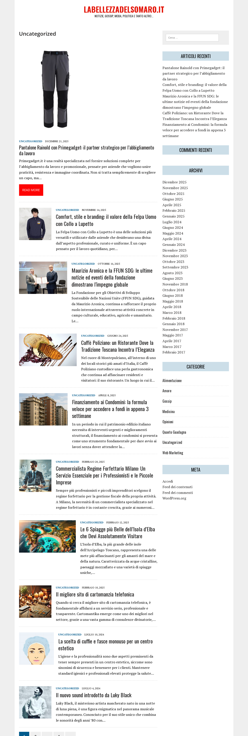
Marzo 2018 (174, 314)
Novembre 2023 (177, 258)
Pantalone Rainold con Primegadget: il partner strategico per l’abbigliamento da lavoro (82, 152)
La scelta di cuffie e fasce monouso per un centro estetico (99, 621)
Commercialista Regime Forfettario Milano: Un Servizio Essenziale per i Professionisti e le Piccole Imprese (102, 460)
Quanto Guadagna (177, 434)
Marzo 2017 (174, 348)
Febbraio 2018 (176, 320)
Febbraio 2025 (176, 212)
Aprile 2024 (174, 241)
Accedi (170, 483)
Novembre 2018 (177, 286)
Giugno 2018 (175, 297)
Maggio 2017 (175, 337)
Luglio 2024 (174, 223)
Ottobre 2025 (176, 195)
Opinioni (170, 424)
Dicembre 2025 (177, 184)
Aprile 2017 (174, 343)
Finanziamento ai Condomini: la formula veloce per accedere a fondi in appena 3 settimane (109, 401)
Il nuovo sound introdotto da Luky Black (87, 671)
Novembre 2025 (177, 190)
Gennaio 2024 (176, 246)
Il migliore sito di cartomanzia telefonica (88, 571)
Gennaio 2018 (176, 326)
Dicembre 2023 (177, 252)
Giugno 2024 (175, 229)
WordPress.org (177, 500)
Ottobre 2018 (176, 291)
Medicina (171, 413)
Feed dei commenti (180, 494)
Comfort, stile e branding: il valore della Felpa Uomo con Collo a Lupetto (103, 221)
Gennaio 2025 (176, 218)
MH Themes (65, 732)
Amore (169, 393)
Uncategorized (24, 143)
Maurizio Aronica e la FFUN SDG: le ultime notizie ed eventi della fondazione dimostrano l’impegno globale (108, 279)
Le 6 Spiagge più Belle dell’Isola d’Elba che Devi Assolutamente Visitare (115, 514)
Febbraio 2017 (176, 354)
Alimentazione (174, 382)
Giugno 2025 (175, 201)
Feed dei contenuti (180, 489)
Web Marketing (175, 455)
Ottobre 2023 (176, 263)
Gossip (169, 403)
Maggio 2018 (175, 303)
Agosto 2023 (175, 274)
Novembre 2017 (177, 331)
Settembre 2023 (178, 269)
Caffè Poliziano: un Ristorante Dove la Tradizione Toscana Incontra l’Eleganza (111, 341)
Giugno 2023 (175, 280)
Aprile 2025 (174, 206)
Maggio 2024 (175, 235)
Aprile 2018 (174, 309)
